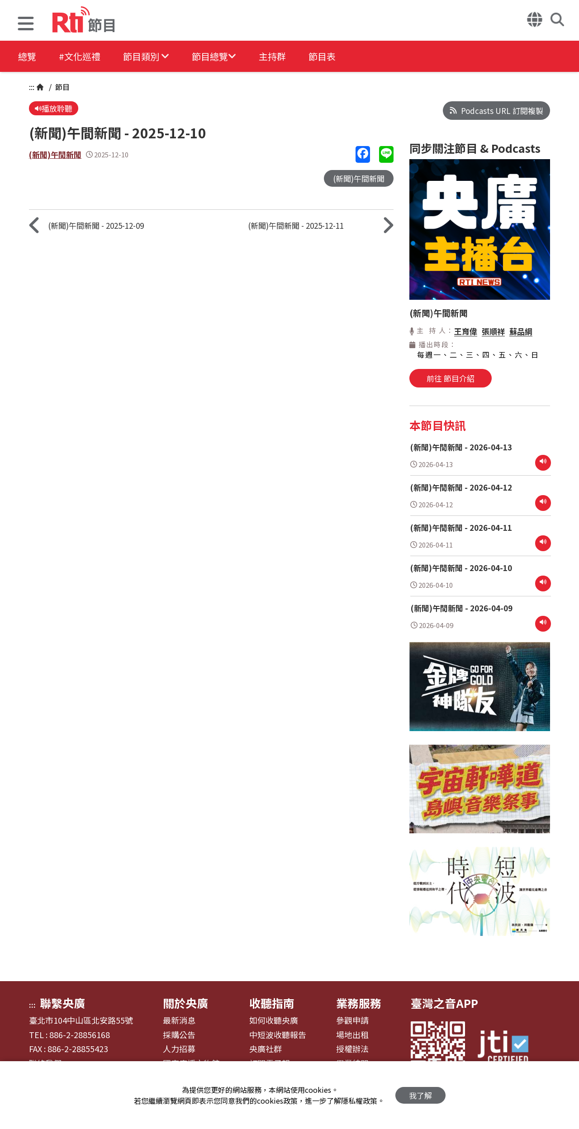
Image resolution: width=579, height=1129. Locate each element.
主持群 (272, 56)
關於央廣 (185, 1003)
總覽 (27, 56)
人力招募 (179, 1049)
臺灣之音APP (444, 1003)
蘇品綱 (520, 331)
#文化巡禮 (79, 56)
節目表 (322, 56)
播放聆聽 (53, 108)
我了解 (420, 1095)
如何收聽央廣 (273, 1020)
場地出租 (352, 1035)
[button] (26, 24)
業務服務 (358, 1003)
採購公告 (179, 1035)
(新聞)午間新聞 (55, 154)
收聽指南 (271, 1003)
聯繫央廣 (62, 1003)
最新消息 (179, 1020)
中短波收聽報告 (277, 1035)
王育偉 (465, 331)
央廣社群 (265, 1049)
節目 (61, 86)
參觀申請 (352, 1020)
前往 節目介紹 (451, 378)
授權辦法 (352, 1049)
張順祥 (493, 331)
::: (31, 86)
